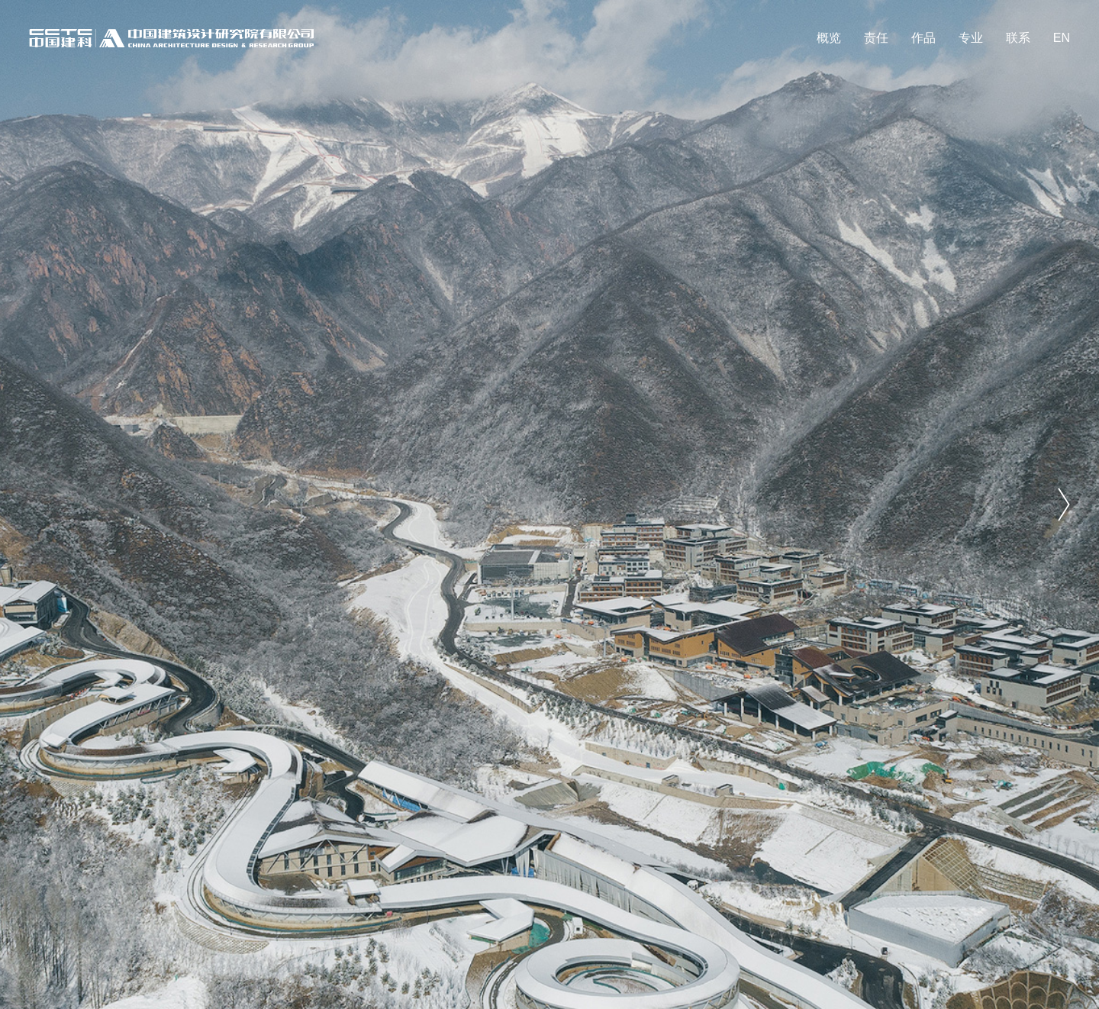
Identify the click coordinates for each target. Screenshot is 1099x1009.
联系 (1018, 37)
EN (1061, 37)
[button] (1064, 504)
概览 (829, 37)
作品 (923, 37)
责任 (876, 37)
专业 (971, 37)
